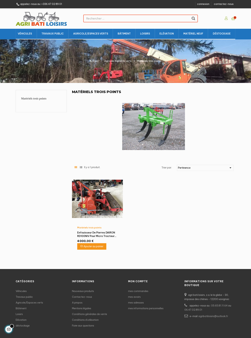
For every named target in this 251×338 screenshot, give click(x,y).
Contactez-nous (82, 296)
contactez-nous (224, 4)
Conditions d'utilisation (85, 319)
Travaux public (24, 296)
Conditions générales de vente (89, 314)
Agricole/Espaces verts (29, 302)
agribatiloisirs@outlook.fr (213, 316)
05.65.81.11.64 (219, 305)
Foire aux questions (83, 325)
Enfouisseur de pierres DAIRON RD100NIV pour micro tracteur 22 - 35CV (96, 234)
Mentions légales (81, 308)
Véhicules (21, 291)
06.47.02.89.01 (193, 309)
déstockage (23, 325)
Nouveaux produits (83, 291)
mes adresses (136, 302)
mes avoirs (134, 296)
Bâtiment (21, 308)
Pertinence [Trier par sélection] (205, 168)
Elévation (21, 319)
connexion (203, 4)
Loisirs (19, 314)
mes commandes (138, 291)
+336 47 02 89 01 (51, 4)
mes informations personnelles (145, 308)
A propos (77, 302)
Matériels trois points (33, 98)
